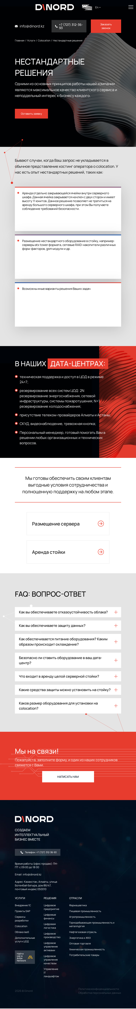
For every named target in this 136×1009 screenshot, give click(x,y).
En (100, 7)
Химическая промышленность (87, 949)
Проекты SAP (22, 911)
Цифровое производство (52, 935)
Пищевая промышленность (85, 911)
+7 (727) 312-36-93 (71, 26)
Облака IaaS (22, 932)
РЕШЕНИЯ (50, 899)
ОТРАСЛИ (75, 899)
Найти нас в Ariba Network (25, 958)
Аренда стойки (68, 549)
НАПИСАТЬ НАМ (68, 777)
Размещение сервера (68, 520)
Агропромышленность (82, 917)
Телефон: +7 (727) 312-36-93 (38, 852)
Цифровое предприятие (51, 907)
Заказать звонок (106, 26)
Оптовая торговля (80, 944)
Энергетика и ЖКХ (80, 938)
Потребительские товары (84, 955)
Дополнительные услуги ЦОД (25, 940)
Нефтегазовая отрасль (83, 932)
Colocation (21, 926)
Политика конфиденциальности (98, 989)
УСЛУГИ (20, 899)
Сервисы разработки (22, 919)
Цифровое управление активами (51, 947)
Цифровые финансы (50, 917)
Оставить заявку (31, 111)
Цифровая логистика (50, 926)
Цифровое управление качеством (51, 960)
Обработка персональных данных (99, 993)
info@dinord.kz (32, 26)
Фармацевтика (78, 905)
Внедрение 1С (23, 905)
